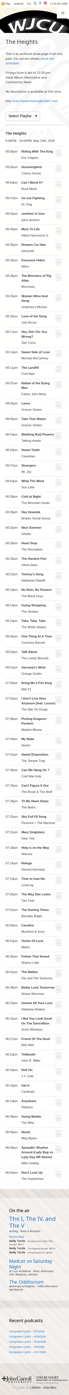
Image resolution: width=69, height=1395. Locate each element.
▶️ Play (5, 3)
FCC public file (21, 1387)
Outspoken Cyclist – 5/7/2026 (27, 1331)
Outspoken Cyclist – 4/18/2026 (27, 1341)
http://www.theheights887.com (35, 101)
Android (18, 3)
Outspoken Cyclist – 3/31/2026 (27, 1352)
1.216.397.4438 (59, 3)
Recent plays (16, 1236)
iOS (29, 3)
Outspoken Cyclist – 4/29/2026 (27, 1336)
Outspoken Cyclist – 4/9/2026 (27, 1347)
